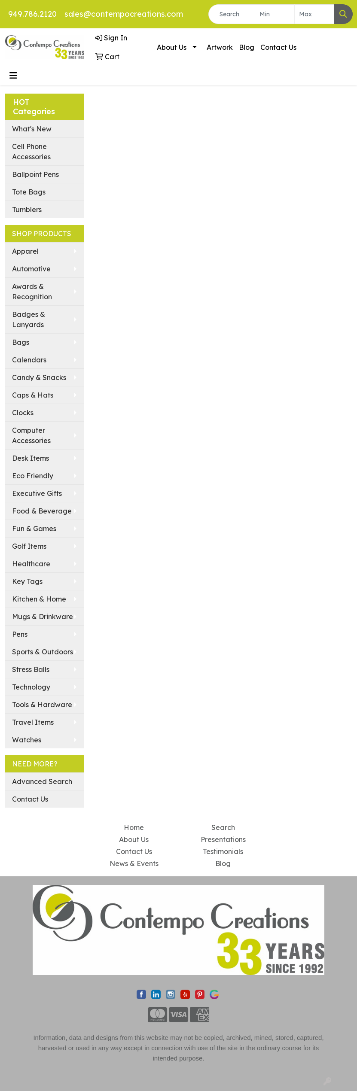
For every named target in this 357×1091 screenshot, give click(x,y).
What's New (32, 129)
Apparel (25, 251)
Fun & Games (34, 528)
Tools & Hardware (42, 704)
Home (134, 827)
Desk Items (30, 458)
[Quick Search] (231, 14)
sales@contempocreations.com (123, 14)
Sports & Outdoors (42, 651)
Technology (31, 687)
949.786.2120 (32, 14)
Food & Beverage (42, 511)
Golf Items (29, 546)
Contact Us (278, 47)
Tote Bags (29, 192)
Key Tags (27, 581)
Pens (19, 634)
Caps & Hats (32, 395)
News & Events (134, 863)
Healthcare (31, 563)
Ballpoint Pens (35, 174)
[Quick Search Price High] (314, 14)
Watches (26, 739)
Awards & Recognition (32, 291)
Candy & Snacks (39, 377)
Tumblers (27, 209)
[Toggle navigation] (13, 76)
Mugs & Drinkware (42, 616)
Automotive (31, 268)
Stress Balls (30, 669)
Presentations (223, 839)
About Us (171, 47)
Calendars (29, 360)
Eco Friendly (32, 475)
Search (223, 827)
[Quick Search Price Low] (275, 14)
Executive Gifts (37, 493)
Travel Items (33, 722)
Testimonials (223, 851)
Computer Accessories (31, 435)
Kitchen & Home (39, 599)
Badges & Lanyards (28, 319)
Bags (20, 342)
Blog (246, 47)
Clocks (23, 412)
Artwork (220, 47)
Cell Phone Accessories (31, 151)
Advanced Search (42, 781)
